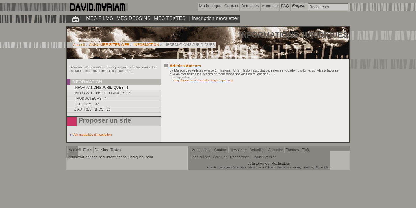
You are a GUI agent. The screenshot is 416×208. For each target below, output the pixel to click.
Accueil (79, 44)
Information (86, 81)
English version (264, 157)
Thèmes (292, 150)
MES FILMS (99, 18)
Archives (220, 157)
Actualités (257, 150)
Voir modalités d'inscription (92, 134)
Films (87, 150)
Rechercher (239, 157)
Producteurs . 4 (90, 98)
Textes (115, 150)
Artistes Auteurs (185, 66)
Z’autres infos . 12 (92, 109)
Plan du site (201, 157)
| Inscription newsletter (213, 18)
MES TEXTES (169, 18)
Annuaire (275, 150)
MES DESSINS (133, 18)
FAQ (305, 150)
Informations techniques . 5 (102, 93)
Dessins (101, 150)
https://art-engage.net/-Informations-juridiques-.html (111, 157)
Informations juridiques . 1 (101, 88)
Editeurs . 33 (86, 104)
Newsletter (238, 150)
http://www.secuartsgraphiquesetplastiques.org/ (204, 80)
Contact (220, 150)
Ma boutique (201, 150)
